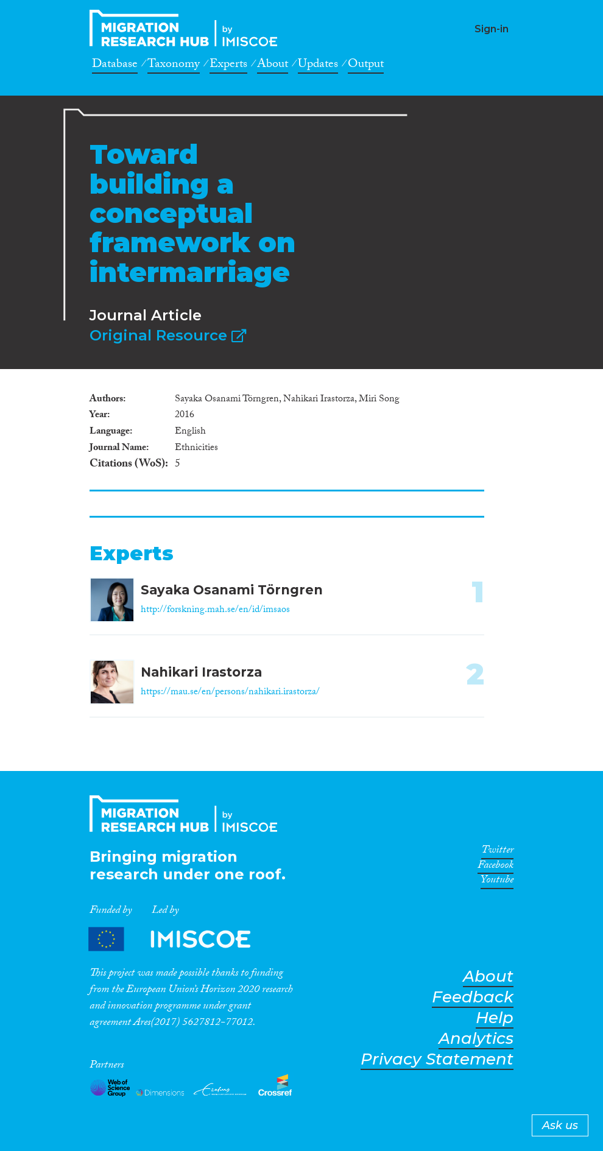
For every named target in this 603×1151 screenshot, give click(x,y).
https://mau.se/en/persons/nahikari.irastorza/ (230, 693)
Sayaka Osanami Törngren (232, 589)
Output (366, 66)
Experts (228, 66)
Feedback (472, 997)
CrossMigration (187, 28)
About (272, 66)
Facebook (495, 867)
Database (115, 66)
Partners (180, 939)
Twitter (497, 852)
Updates (318, 66)
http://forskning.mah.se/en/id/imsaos (215, 610)
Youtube (497, 882)
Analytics (476, 1038)
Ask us (560, 1125)
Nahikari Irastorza (201, 672)
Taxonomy (173, 66)
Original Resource (168, 335)
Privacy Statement (437, 1059)
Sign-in (491, 29)
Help (494, 1017)
